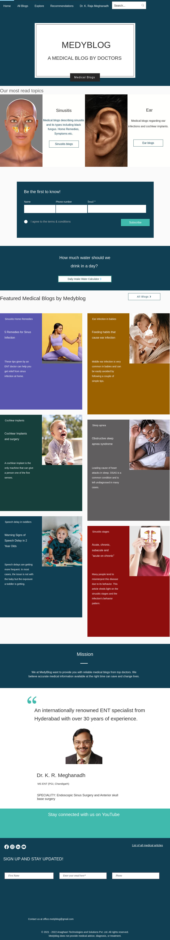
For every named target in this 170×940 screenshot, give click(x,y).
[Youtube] (24, 847)
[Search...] (124, 6)
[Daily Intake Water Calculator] (85, 279)
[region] (41, 361)
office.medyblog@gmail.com (58, 919)
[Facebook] (6, 847)
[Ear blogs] (148, 143)
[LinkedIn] (18, 847)
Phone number (64, 202)
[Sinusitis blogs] (64, 144)
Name (27, 202)
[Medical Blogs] (85, 77)
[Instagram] (12, 847)
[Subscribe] (135, 222)
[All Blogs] (144, 296)
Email (91, 202)
